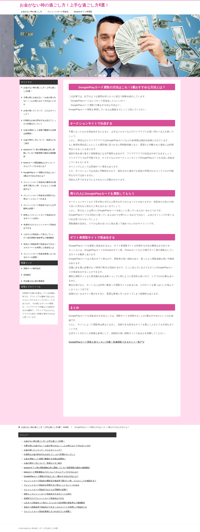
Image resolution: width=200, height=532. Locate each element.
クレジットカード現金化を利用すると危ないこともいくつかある (39, 197)
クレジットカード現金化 (57, 12)
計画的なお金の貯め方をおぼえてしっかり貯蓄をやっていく (39, 122)
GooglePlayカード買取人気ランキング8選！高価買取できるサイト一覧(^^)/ (106, 342)
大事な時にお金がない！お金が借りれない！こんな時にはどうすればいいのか (39, 100)
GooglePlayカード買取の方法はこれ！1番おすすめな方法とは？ (39, 174)
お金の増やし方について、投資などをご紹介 (39, 141)
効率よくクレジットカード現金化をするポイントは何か (39, 216)
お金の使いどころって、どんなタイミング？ (39, 112)
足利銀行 (27, 275)
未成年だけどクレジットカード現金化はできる (39, 226)
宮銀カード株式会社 (32, 268)
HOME (45, 427)
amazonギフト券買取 (83, 12)
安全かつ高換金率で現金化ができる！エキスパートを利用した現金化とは (39, 246)
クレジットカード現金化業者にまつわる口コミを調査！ (39, 255)
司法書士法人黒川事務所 (33, 281)
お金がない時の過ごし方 (31, 12)
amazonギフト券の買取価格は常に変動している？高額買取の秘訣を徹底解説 (39, 152)
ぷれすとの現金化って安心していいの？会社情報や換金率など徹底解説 (38, 236)
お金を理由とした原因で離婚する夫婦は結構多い (39, 132)
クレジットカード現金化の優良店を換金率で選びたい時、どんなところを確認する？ (39, 185)
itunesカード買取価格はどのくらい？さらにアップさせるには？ (39, 164)
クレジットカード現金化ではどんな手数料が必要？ (39, 207)
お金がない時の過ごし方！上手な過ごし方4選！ (39, 89)
